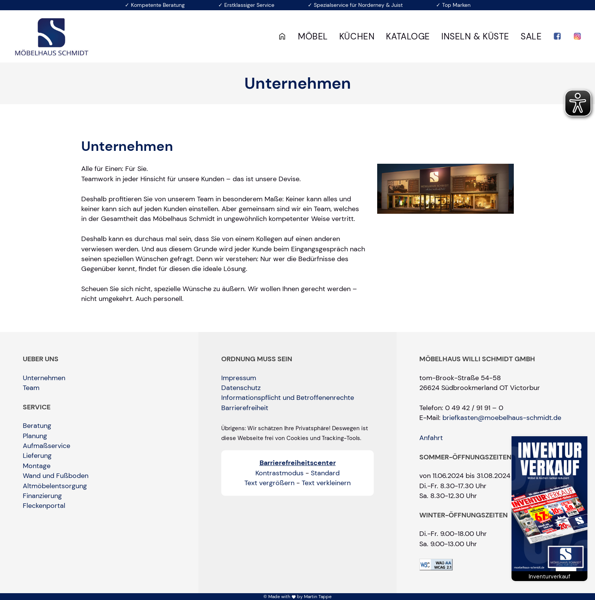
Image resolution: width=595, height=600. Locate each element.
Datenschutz (241, 388)
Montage (36, 466)
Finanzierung (42, 496)
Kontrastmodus (279, 473)
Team (31, 388)
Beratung (37, 425)
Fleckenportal (44, 505)
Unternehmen (44, 378)
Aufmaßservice (46, 446)
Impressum (238, 378)
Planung (35, 436)
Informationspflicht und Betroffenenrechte (287, 397)
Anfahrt (431, 438)
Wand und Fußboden (55, 476)
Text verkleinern (326, 483)
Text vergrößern (269, 483)
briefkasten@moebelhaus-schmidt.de (501, 418)
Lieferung (37, 455)
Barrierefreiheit (244, 408)
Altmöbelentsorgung (55, 486)
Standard (325, 473)
